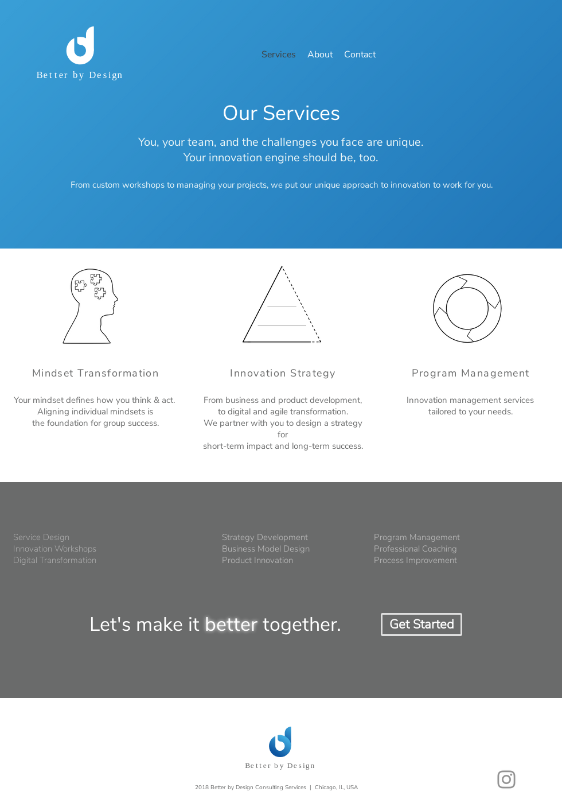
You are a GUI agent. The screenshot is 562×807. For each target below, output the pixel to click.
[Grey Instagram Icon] (506, 779)
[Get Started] (421, 624)
